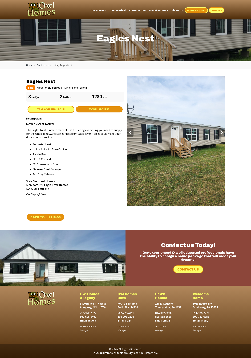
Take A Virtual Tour (51, 109)
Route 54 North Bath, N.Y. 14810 (127, 305)
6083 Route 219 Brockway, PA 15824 (205, 305)
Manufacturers (158, 10)
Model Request (99, 109)
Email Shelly (200, 320)
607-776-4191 (125, 313)
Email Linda (162, 320)
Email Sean (124, 320)
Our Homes (97, 10)
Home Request (196, 10)
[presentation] (130, 132)
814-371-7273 (201, 313)
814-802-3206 (163, 313)
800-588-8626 (163, 316)
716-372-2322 (88, 313)
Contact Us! (188, 269)
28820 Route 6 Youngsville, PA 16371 (169, 305)
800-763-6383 (201, 316)
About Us (177, 10)
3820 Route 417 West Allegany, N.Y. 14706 (93, 305)
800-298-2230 (125, 316)
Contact (216, 10)
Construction (137, 10)
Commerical (118, 10)
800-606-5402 (88, 316)
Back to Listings (45, 217)
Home (29, 65)
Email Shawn (88, 320)
